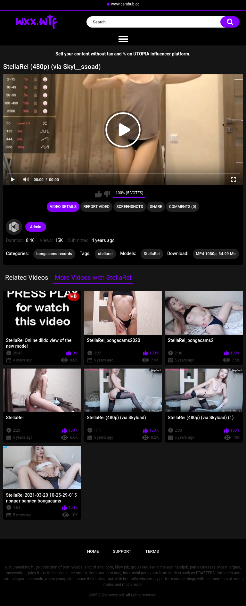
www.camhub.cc (125, 4)
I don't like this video (106, 194)
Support (122, 551)
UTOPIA (141, 53)
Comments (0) (182, 206)
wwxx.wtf (116, 595)
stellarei (105, 254)
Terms (152, 551)
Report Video (97, 206)
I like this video (98, 194)
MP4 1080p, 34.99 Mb (216, 254)
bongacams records (54, 254)
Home (93, 551)
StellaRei (152, 254)
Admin (35, 227)
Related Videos (26, 277)
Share (156, 206)
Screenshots (130, 206)
